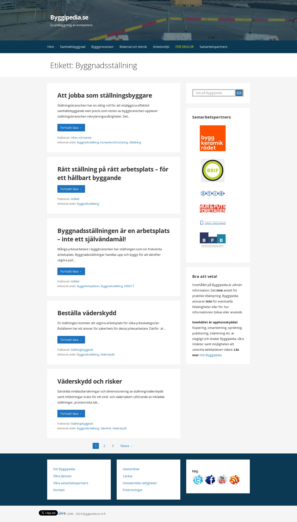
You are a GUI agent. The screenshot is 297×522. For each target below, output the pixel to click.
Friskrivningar (133, 490)
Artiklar (75, 199)
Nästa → (126, 446)
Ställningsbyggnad (82, 349)
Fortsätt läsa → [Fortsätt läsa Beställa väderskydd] (71, 340)
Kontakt (59, 490)
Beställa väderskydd (86, 313)
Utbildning (135, 142)
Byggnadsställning (88, 142)
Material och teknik (133, 47)
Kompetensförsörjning (114, 142)
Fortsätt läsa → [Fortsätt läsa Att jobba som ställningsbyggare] (71, 128)
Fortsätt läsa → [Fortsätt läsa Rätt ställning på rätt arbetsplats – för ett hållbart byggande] (71, 189)
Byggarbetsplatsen (88, 286)
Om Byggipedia (211, 355)
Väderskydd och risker (89, 381)
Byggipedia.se (69, 17)
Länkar (128, 476)
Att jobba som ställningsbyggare (104, 95)
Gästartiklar (131, 469)
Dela (62, 513)
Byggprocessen (102, 47)
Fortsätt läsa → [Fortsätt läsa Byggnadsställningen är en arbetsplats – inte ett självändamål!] (71, 271)
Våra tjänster (62, 476)
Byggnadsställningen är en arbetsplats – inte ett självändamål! (113, 235)
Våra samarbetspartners (70, 483)
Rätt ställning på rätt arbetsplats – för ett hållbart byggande (112, 173)
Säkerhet (105, 428)
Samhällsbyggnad (72, 47)
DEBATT (129, 286)
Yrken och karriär (81, 137)
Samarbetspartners (213, 47)
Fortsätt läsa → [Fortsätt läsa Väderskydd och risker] (71, 413)
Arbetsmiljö (161, 47)
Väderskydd (107, 354)
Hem (50, 47)
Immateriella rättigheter (140, 483)
